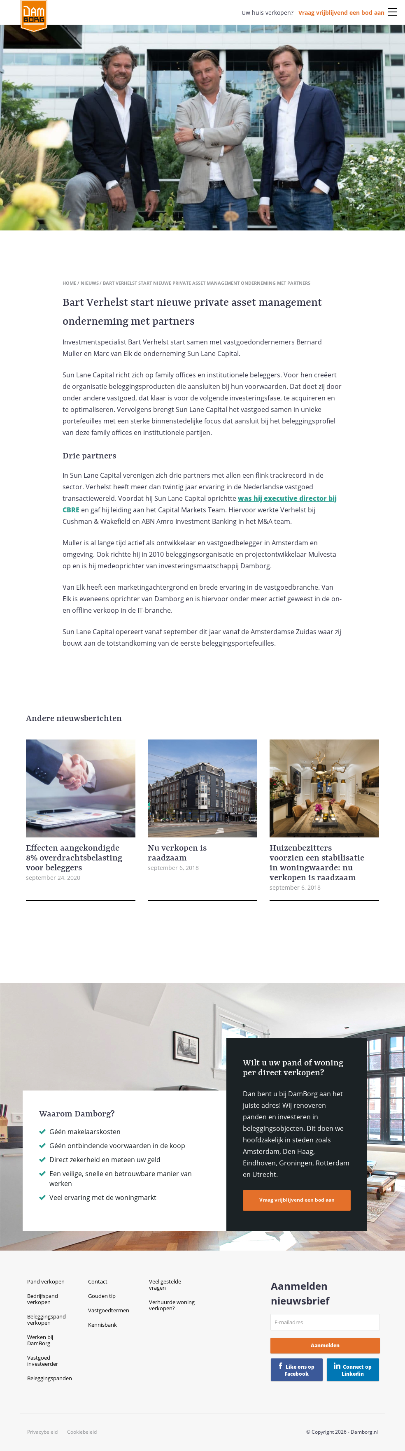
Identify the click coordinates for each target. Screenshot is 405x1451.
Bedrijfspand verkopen (42, 1299)
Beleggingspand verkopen (46, 1319)
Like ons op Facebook (299, 1370)
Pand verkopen (46, 1281)
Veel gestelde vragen (165, 1284)
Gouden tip (102, 1296)
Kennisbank (102, 1324)
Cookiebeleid (82, 1432)
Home (69, 283)
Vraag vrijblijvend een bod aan (341, 12)
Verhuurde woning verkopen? (172, 1305)
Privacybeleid (42, 1432)
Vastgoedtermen (108, 1310)
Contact (97, 1281)
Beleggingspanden (49, 1378)
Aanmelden (325, 1345)
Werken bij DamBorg (40, 1340)
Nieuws (90, 283)
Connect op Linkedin (357, 1370)
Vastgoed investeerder (42, 1360)
